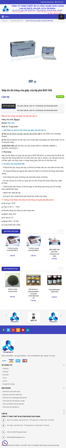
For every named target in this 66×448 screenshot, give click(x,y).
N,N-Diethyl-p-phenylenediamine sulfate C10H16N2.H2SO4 (54, 294)
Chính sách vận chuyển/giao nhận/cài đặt (15, 397)
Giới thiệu (5, 371)
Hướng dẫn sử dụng (8, 384)
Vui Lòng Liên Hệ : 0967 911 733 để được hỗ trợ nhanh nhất (37, 106)
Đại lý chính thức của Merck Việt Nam (12, 291)
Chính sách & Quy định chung (11, 391)
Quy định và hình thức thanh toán (12, 394)
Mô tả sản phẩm (8, 106)
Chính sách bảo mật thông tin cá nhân (14, 401)
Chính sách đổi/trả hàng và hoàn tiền (13, 404)
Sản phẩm (6, 375)
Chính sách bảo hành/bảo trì (11, 407)
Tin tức (5, 378)
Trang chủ (6, 368)
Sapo (57, 445)
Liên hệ (5, 381)
